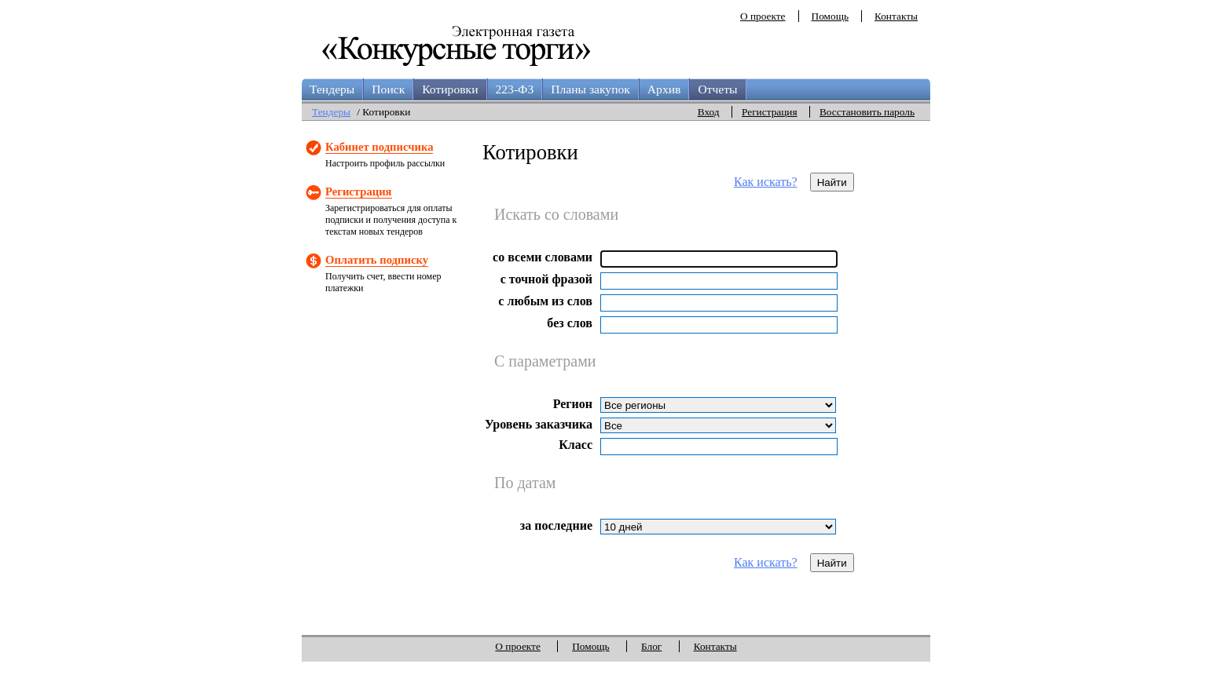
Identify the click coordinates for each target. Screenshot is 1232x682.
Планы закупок (590, 89)
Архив (664, 89)
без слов (569, 323)
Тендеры (332, 89)
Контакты (896, 16)
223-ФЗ (515, 89)
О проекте (763, 16)
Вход (709, 112)
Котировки (450, 89)
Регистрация (770, 112)
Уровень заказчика (538, 424)
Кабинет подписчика (379, 146)
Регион (572, 403)
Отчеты (717, 89)
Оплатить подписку (376, 259)
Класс (575, 444)
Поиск (388, 89)
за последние (556, 525)
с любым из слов (545, 301)
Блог (651, 646)
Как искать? (766, 181)
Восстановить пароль (867, 112)
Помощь (830, 16)
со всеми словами (542, 257)
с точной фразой (546, 279)
